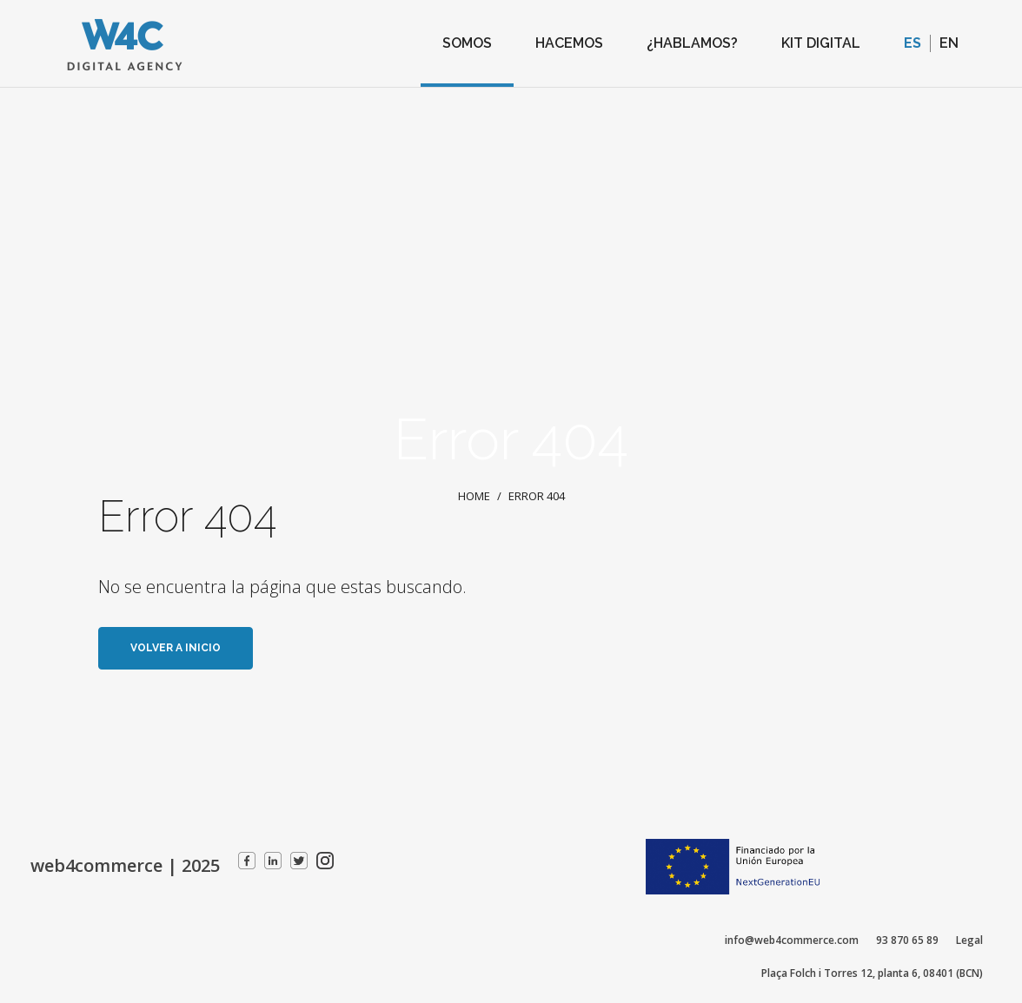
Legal (969, 940)
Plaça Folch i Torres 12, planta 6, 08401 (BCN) (872, 973)
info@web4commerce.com (792, 940)
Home (474, 496)
